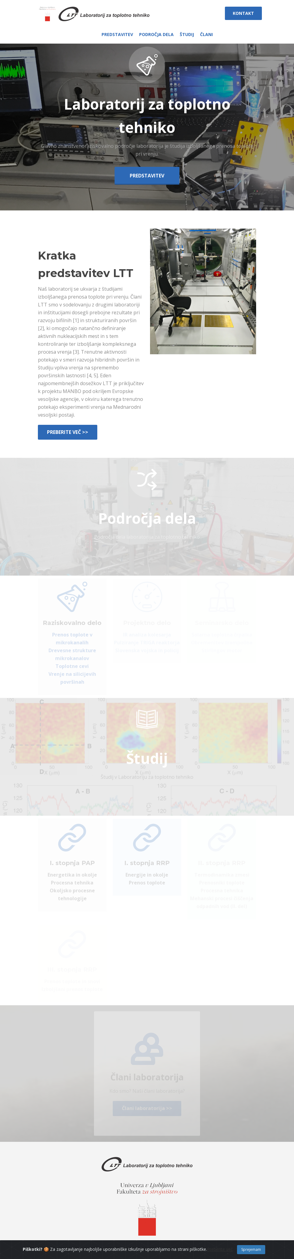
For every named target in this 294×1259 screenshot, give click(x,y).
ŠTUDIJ (187, 34)
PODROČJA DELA (156, 34)
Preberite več (220, 1254)
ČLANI (206, 34)
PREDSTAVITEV (117, 34)
